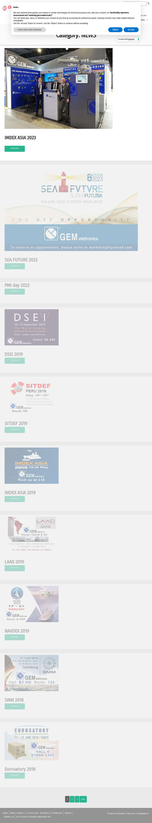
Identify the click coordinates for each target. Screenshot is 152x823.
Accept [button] (131, 30)
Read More (15, 148)
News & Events (17, 813)
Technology (56, 813)
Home (5, 813)
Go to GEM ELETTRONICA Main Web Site (33, 817)
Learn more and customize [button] (30, 30)
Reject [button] (115, 30)
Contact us (9, 817)
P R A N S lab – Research (37, 813)
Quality (68, 813)
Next (83, 799)
